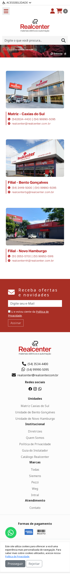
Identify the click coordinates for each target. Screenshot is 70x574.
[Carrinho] (62, 11)
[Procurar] (63, 40)
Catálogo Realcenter (35, 457)
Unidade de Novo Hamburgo (35, 419)
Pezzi (35, 482)
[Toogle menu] (6, 11)
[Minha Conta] (52, 11)
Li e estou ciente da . (28, 313)
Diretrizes (35, 431)
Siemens (35, 476)
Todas (35, 469)
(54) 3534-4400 (35, 364)
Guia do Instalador (35, 450)
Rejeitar (34, 564)
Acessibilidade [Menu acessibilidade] (16, 2)
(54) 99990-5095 (35, 369)
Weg (35, 489)
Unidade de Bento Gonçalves (35, 412)
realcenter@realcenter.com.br (35, 375)
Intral (35, 495)
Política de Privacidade (35, 444)
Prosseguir (15, 564)
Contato (35, 508)
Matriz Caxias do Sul (35, 406)
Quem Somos (35, 438)
